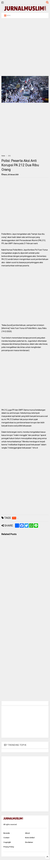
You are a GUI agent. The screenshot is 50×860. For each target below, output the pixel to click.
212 (9, 156)
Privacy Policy (8, 847)
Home (3, 156)
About (27, 833)
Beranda (6, 833)
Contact (6, 838)
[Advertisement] (24, 47)
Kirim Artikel (30, 838)
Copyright (7, 842)
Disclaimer (29, 842)
